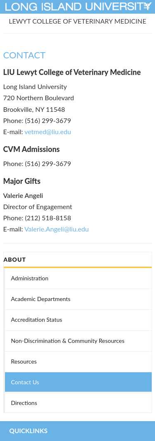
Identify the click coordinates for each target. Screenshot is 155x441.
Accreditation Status (36, 319)
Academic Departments (41, 298)
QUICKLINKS (29, 430)
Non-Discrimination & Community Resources (68, 340)
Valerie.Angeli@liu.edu (56, 229)
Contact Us (25, 382)
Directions (24, 402)
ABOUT (15, 259)
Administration (30, 278)
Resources (24, 361)
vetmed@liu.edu (47, 131)
